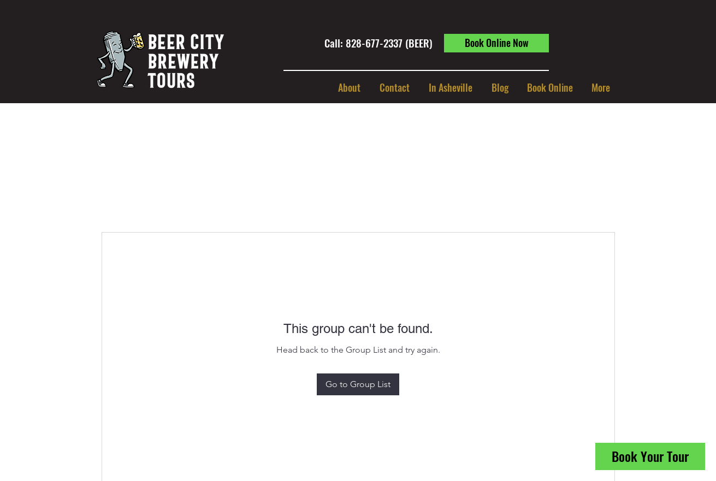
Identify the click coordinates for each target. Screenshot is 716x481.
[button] (450, 87)
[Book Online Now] (496, 43)
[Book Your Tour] (650, 456)
